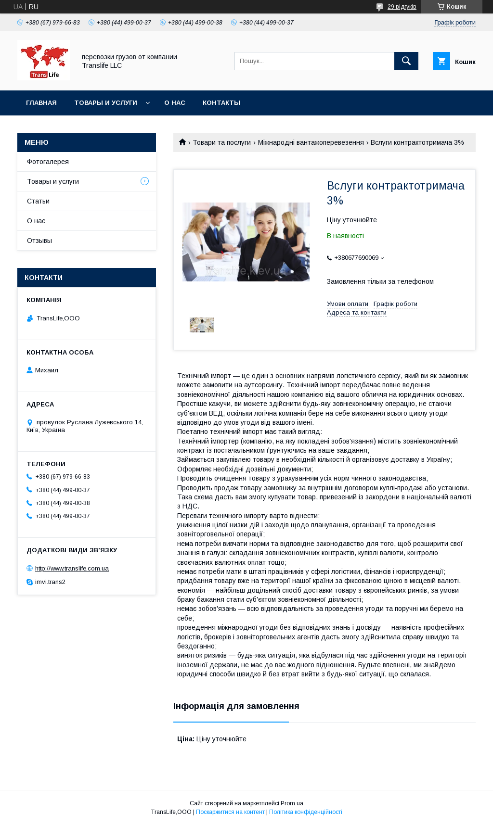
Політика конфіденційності (305, 812)
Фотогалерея (48, 161)
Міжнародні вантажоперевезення (311, 142)
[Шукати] (406, 61)
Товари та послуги (222, 142)
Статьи (38, 201)
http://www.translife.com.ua (72, 568)
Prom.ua (292, 803)
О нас (174, 102)
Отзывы (39, 240)
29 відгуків (402, 6)
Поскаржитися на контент (230, 812)
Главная (41, 102)
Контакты (221, 102)
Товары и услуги (105, 102)
